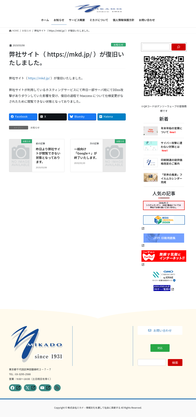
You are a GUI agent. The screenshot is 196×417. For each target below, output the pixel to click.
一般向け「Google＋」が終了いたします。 (86, 153)
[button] (160, 330)
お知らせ (118, 44)
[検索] (179, 47)
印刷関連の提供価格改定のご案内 (171, 162)
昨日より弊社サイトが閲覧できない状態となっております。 (48, 155)
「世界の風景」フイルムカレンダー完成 (171, 178)
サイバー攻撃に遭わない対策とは (171, 146)
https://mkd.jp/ (39, 78)
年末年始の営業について (171, 130)
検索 (175, 362)
